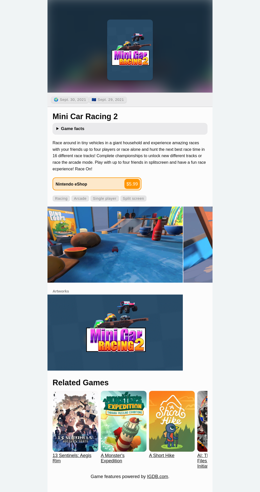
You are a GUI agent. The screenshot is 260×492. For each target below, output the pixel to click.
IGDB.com (157, 476)
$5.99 (132, 184)
